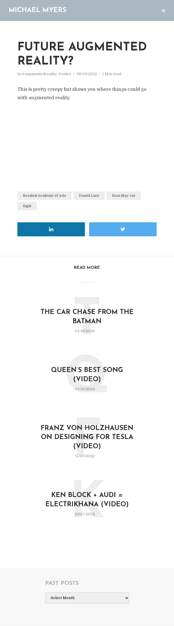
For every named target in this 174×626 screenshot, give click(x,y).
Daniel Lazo (89, 196)
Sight (27, 206)
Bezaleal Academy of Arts (44, 196)
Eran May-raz (123, 196)
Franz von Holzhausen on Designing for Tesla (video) (87, 437)
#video (64, 74)
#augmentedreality (39, 74)
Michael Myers (37, 10)
